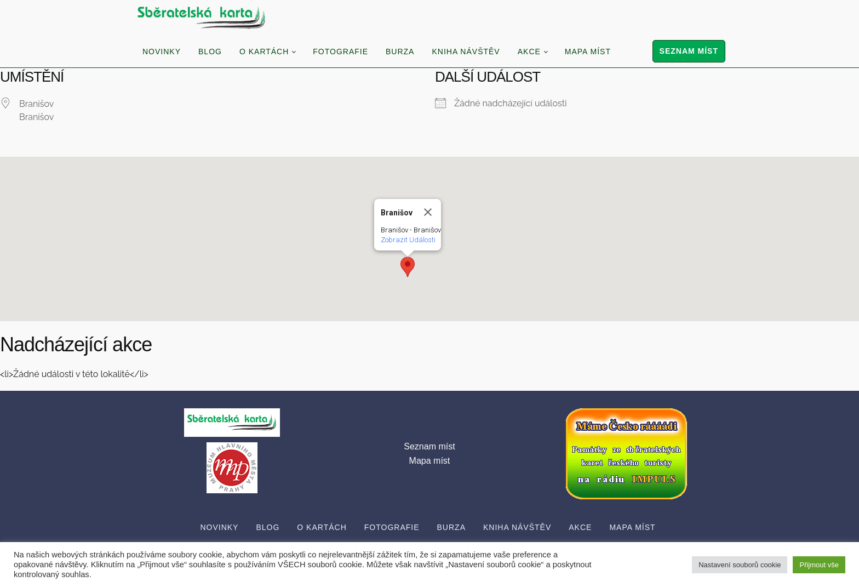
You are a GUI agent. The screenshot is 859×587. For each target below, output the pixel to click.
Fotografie (340, 51)
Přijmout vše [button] (819, 565)
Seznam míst (689, 51)
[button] (407, 267)
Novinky (161, 51)
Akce (529, 51)
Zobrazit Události (408, 240)
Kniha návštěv (466, 51)
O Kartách (264, 51)
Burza (400, 51)
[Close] (428, 212)
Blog (210, 51)
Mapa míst (588, 51)
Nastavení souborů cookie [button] (739, 565)
